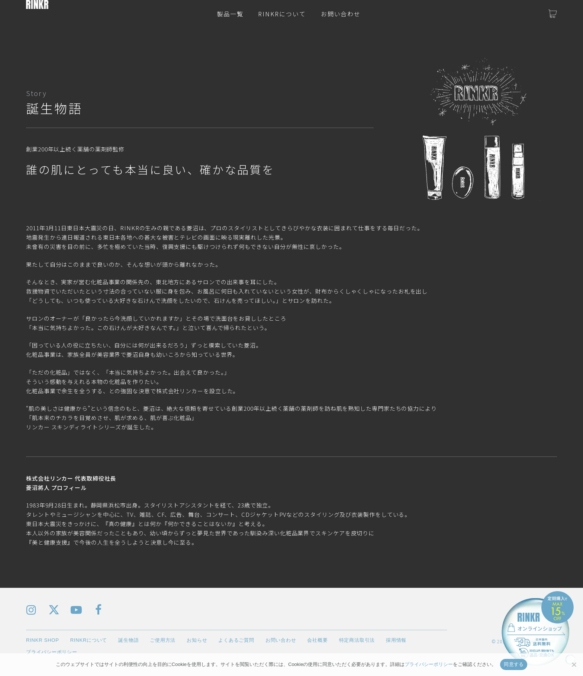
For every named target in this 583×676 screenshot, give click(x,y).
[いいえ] (573, 664)
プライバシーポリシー (429, 664)
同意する (514, 664)
